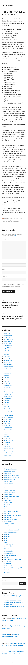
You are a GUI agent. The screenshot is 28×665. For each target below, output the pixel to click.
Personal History (9, 523)
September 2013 (8, 396)
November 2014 (8, 366)
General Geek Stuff (9, 490)
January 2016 (7, 337)
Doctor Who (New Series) (11, 477)
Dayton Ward (6, 634)
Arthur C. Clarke (19, 220)
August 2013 (7, 398)
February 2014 (8, 385)
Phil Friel (6, 218)
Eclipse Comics (8, 481)
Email (4, 269)
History (6, 498)
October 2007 (8, 438)
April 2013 (6, 406)
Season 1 (6, 534)
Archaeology (7, 467)
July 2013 (6, 400)
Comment (5, 239)
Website (4, 276)
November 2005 (8, 451)
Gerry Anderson (8, 494)
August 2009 (7, 432)
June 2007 (7, 446)
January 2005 (7, 455)
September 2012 (8, 421)
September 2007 (8, 440)
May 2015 (6, 354)
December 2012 (8, 415)
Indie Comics (7, 500)
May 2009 (7, 436)
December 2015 (8, 339)
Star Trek (6, 557)
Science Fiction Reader (10, 532)
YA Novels (7, 572)
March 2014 (7, 383)
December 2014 (8, 364)
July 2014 (6, 375)
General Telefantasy (10, 492)
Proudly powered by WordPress (16, 662)
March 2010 (7, 425)
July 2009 (6, 434)
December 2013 (8, 390)
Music (5, 507)
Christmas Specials (9, 471)
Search (4, 581)
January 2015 (7, 362)
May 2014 (6, 379)
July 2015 (6, 350)
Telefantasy (7, 563)
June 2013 (6, 402)
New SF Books (8, 517)
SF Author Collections (10, 547)
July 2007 (6, 444)
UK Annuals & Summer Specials (13, 568)
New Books (7, 509)
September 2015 (8, 345)
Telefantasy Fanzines (10, 566)
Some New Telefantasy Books (12, 600)
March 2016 (7, 333)
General (6, 488)
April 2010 (7, 423)
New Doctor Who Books (11, 511)
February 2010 (8, 427)
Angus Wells (12, 220)
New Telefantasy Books (10, 519)
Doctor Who (7, 473)
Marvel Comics (8, 502)
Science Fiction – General (11, 530)
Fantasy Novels (8, 483)
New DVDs (7, 513)
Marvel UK (7, 505)
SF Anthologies (8, 544)
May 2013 (6, 404)
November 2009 (8, 430)
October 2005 (8, 453)
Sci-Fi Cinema (8, 526)
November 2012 (8, 417)
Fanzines (6, 486)
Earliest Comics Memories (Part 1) (14, 606)
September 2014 (8, 371)
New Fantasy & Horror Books (12, 515)
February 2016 (8, 335)
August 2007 (7, 442)
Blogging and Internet (10, 469)
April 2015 (7, 356)
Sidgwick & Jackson (7, 221)
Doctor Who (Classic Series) (12, 475)
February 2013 (8, 411)
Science (6, 528)
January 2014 (7, 387)
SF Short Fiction (8, 551)
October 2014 (7, 369)
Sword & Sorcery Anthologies (12, 559)
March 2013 (7, 409)
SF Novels (6, 549)
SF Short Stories (8, 553)
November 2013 (8, 392)
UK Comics (7, 570)
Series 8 (6, 540)
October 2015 (7, 343)
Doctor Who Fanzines (10, 479)
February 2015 (8, 360)
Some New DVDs (8, 604)
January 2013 (7, 413)
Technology (7, 561)
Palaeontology (8, 521)
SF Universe (7, 5)
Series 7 (6, 538)
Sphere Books (15, 221)
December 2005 (8, 448)
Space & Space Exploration (11, 555)
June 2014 (6, 377)
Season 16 (7, 536)
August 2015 (7, 348)
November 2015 (8, 341)
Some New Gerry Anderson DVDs (13, 602)
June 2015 (6, 352)
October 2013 (7, 394)
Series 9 (6, 542)
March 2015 (7, 358)
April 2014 (7, 381)
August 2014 (7, 373)
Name (4, 262)
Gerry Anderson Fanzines (11, 496)
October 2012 (7, 419)
